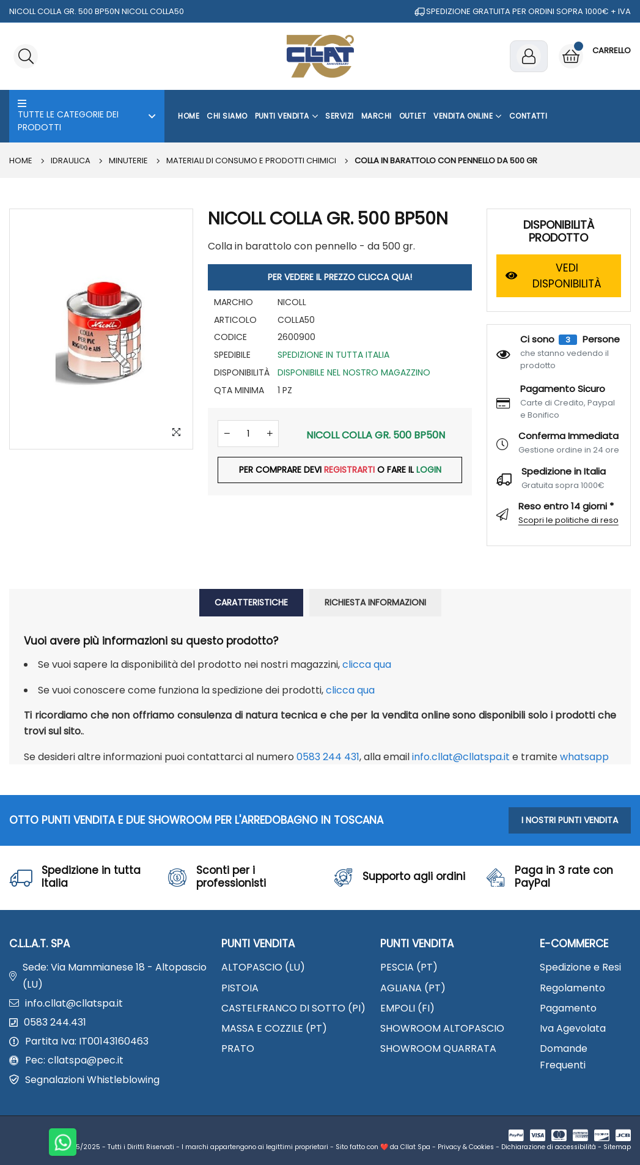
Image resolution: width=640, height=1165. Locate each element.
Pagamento (568, 1008)
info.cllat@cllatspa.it (461, 757)
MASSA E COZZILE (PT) (274, 1028)
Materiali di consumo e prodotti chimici (251, 160)
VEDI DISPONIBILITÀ (554, 276)
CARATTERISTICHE (251, 602)
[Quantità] (248, 434)
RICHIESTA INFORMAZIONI (375, 602)
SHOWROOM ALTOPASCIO (442, 1028)
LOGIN (428, 470)
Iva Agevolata (573, 1028)
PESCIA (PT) (409, 967)
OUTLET (413, 116)
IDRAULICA (70, 160)
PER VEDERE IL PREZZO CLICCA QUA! (340, 277)
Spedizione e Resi (580, 967)
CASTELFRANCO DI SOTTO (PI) (293, 1008)
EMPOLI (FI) (407, 1008)
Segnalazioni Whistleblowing (92, 1080)
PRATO (237, 1048)
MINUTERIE (128, 160)
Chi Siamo (227, 116)
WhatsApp (584, 757)
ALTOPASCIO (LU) (263, 967)
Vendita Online (467, 116)
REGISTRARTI (349, 470)
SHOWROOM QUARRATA (438, 1048)
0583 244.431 (55, 1022)
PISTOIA (240, 988)
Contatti (528, 116)
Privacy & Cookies (466, 1147)
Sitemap (617, 1147)
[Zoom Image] (176, 432)
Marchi (376, 116)
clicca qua (366, 664)
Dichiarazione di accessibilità (548, 1147)
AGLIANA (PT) (413, 988)
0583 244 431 (327, 757)
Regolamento (572, 988)
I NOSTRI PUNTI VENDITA (569, 820)
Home (188, 116)
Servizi (339, 116)
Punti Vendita (286, 116)
